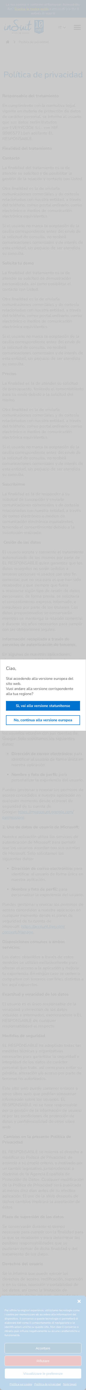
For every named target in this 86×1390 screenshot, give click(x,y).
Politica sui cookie (21, 1384)
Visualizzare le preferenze (43, 1373)
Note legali (70, 1384)
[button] (79, 1301)
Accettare (43, 1348)
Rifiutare (43, 1361)
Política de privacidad (47, 1384)
